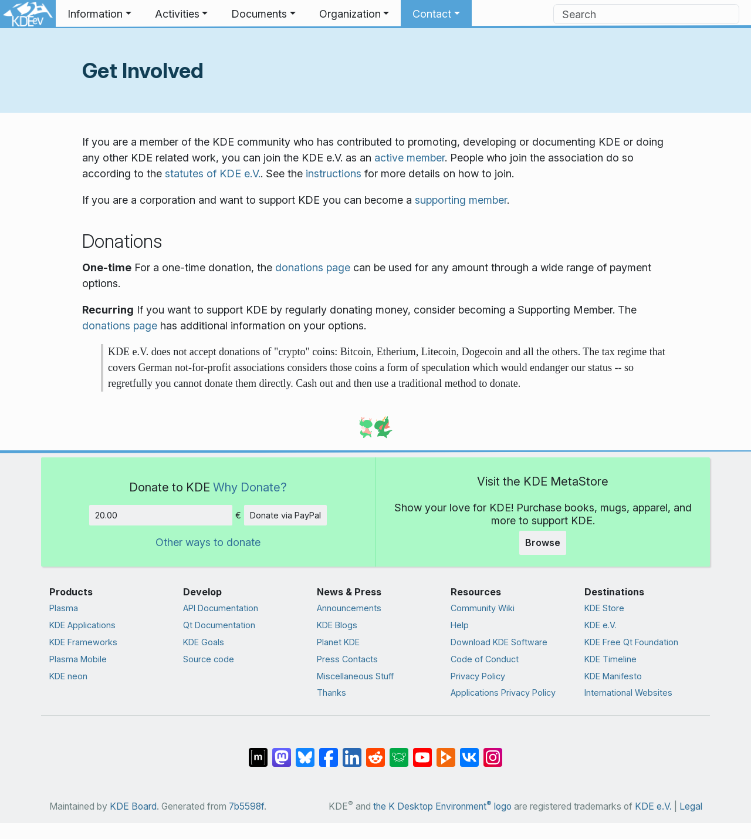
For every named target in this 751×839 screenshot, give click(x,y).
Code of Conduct (485, 659)
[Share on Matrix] (258, 751)
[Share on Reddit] (375, 751)
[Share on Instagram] (492, 751)
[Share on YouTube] (422, 751)
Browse (542, 542)
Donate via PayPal (285, 515)
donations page (312, 267)
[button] (99, 14)
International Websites (628, 693)
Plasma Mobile (78, 659)
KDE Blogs (337, 625)
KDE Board (133, 806)
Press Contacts (347, 659)
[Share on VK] (469, 751)
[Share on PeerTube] (446, 751)
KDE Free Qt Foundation (631, 642)
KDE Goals (203, 642)
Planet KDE (338, 642)
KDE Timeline (610, 659)
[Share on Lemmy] (399, 751)
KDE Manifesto (613, 676)
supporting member (461, 200)
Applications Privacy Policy (503, 693)
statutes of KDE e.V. (213, 173)
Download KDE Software (499, 642)
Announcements (349, 608)
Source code (208, 659)
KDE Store (604, 608)
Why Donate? (250, 487)
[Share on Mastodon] (281, 751)
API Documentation (220, 608)
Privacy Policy (478, 676)
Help (460, 625)
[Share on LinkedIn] (352, 751)
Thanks (331, 693)
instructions (333, 173)
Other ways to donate (208, 542)
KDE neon (68, 676)
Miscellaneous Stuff (355, 676)
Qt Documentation (219, 625)
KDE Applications (82, 625)
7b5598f (246, 806)
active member (409, 157)
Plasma (63, 608)
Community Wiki (483, 608)
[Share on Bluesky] (305, 751)
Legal (690, 806)
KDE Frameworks (83, 642)
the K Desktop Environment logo (442, 806)
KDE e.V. (600, 625)
